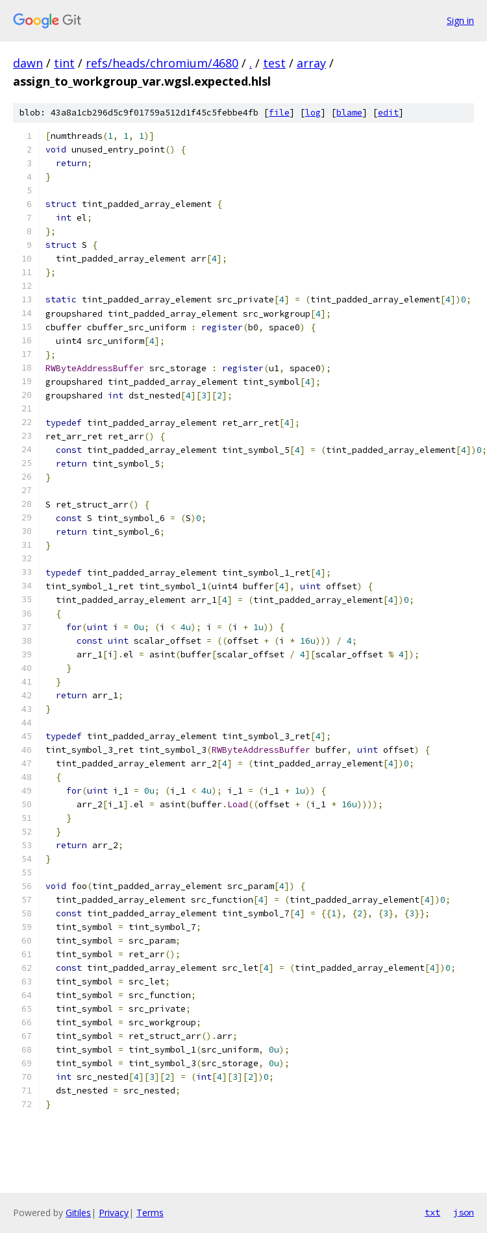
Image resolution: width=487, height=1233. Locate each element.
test (274, 63)
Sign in (460, 20)
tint (64, 63)
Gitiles (78, 1212)
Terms (150, 1212)
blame (349, 112)
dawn (28, 63)
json (463, 1212)
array (311, 63)
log (313, 112)
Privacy (114, 1212)
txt (432, 1212)
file (279, 112)
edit (388, 112)
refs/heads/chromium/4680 (162, 63)
